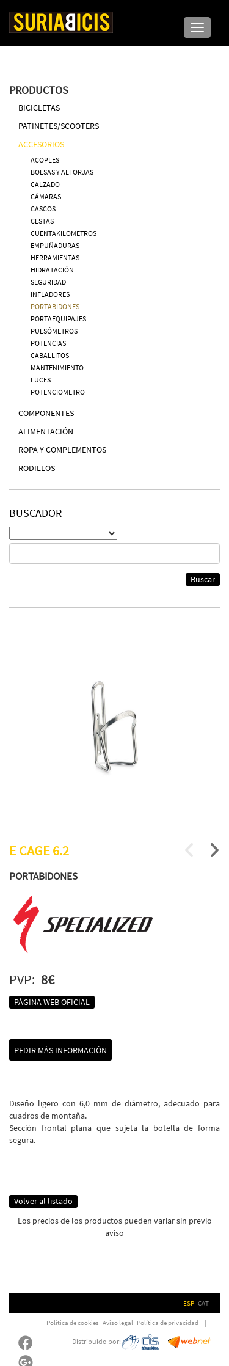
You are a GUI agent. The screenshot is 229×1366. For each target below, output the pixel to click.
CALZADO (45, 184)
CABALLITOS (50, 355)
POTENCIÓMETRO (58, 391)
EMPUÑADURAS (55, 245)
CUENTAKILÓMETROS (63, 233)
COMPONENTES (46, 412)
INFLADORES (50, 294)
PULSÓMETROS (54, 330)
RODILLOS (36, 467)
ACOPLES (45, 159)
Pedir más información (60, 1050)
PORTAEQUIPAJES (58, 318)
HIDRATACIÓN (52, 269)
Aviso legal (118, 1322)
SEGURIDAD (48, 282)
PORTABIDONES (55, 306)
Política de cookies (72, 1322)
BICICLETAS (39, 107)
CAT (203, 1303)
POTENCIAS (48, 343)
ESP (188, 1303)
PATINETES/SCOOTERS (58, 125)
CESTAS (42, 220)
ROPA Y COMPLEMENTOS (62, 449)
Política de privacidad (167, 1322)
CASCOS (43, 208)
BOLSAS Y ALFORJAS (62, 172)
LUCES (41, 379)
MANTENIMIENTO (57, 367)
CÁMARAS (46, 196)
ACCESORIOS (41, 144)
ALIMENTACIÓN (45, 431)
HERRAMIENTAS (55, 257)
